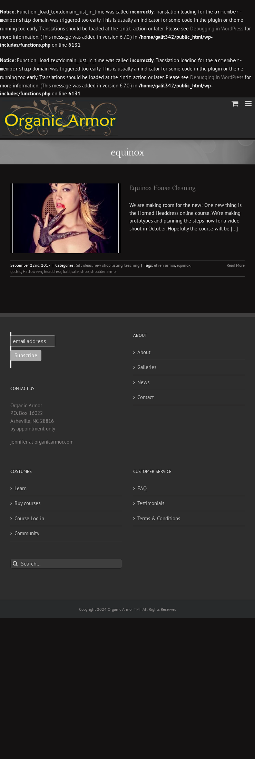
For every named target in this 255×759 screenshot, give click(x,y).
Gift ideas (84, 263)
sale (75, 269)
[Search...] (66, 562)
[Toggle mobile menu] (249, 101)
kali (66, 269)
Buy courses (27, 501)
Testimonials (150, 501)
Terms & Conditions (158, 516)
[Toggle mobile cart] (235, 101)
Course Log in (29, 516)
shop (84, 269)
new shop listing (108, 263)
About (143, 350)
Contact (145, 395)
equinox (183, 263)
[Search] (15, 562)
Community (26, 531)
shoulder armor (103, 269)
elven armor (164, 263)
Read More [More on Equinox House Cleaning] (236, 263)
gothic (15, 269)
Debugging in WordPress (216, 28)
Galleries (146, 365)
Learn (20, 486)
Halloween (32, 269)
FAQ (142, 486)
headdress (52, 269)
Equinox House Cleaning (162, 186)
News (143, 380)
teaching (131, 263)
